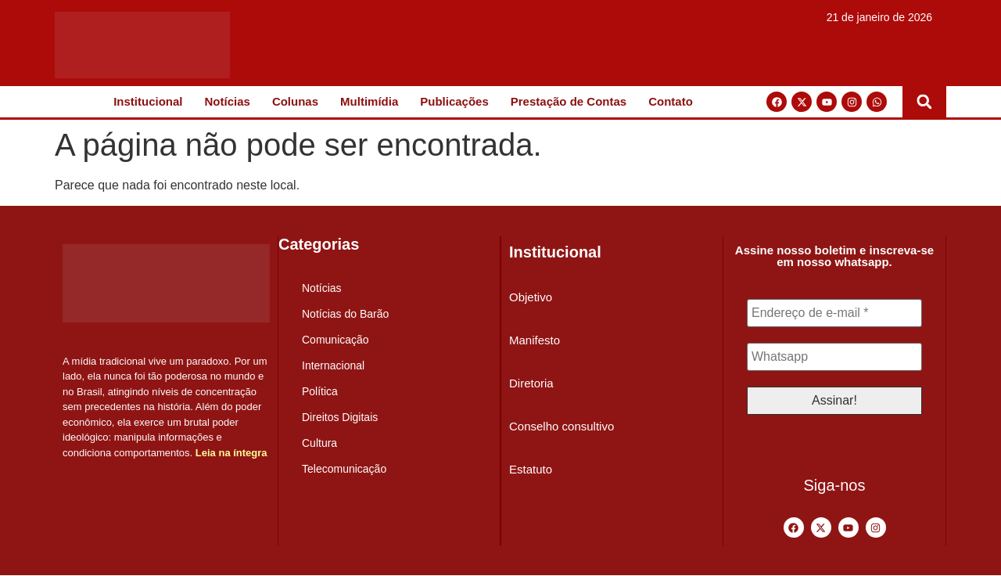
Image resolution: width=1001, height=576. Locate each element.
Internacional (333, 365)
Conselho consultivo (561, 426)
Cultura (319, 443)
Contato (670, 101)
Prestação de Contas (568, 101)
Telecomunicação (344, 469)
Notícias (227, 101)
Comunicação (335, 339)
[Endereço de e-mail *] (834, 313)
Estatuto (530, 469)
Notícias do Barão (345, 314)
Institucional (147, 101)
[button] (924, 101)
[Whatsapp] (834, 357)
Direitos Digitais (340, 417)
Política (320, 391)
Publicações (454, 101)
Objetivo (530, 297)
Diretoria (531, 383)
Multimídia (369, 101)
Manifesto (534, 340)
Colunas (295, 101)
